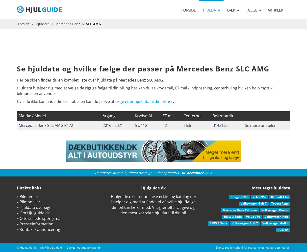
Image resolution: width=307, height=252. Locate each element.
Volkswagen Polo (277, 217)
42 (165, 125)
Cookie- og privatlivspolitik (83, 248)
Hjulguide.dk (28, 248)
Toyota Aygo (280, 203)
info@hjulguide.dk (51, 248)
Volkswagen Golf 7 (254, 203)
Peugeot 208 (239, 197)
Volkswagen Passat (275, 210)
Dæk (233, 10)
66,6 (187, 125)
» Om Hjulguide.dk (33, 213)
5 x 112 (141, 125)
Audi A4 (283, 230)
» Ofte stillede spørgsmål (39, 218)
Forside (188, 10)
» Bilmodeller (28, 202)
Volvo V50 (259, 197)
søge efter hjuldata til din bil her (144, 101)
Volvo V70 (253, 217)
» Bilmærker (27, 196)
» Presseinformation (35, 224)
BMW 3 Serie (233, 217)
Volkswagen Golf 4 (275, 223)
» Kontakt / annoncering (38, 229)
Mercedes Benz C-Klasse (240, 210)
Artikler (275, 10)
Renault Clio (280, 197)
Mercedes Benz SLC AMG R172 (46, 125)
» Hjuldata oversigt (34, 207)
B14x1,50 (221, 125)
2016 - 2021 (113, 125)
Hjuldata (211, 10)
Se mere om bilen (261, 125)
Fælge (254, 10)
